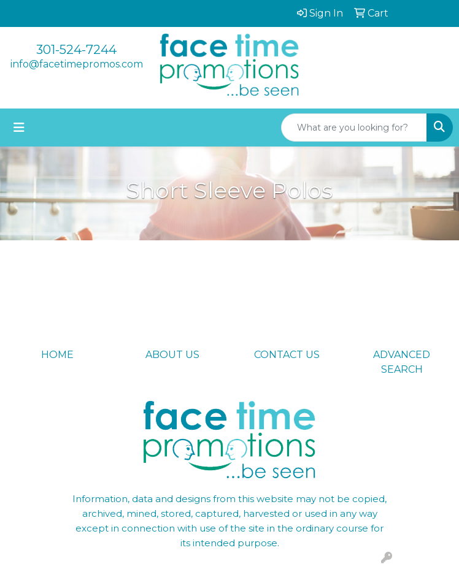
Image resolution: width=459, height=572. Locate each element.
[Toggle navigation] (19, 127)
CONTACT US (287, 354)
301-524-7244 (76, 49)
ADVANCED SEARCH (401, 362)
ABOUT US (172, 354)
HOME (57, 354)
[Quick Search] (354, 127)
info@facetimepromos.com (76, 64)
